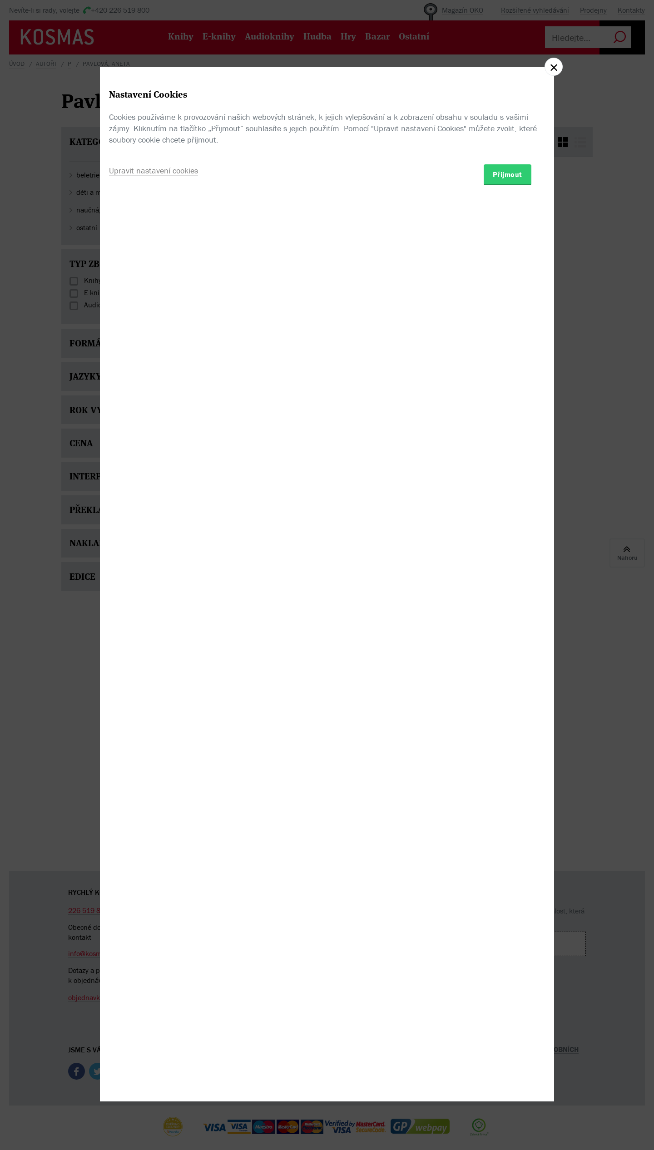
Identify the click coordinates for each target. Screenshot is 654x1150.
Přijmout (507, 627)
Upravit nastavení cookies (153, 624)
